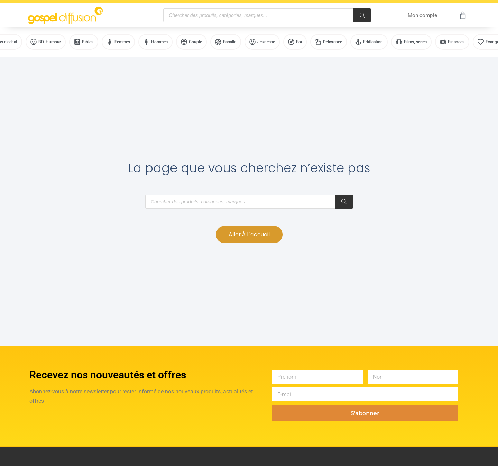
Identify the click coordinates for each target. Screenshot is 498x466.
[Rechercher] (362, 15)
